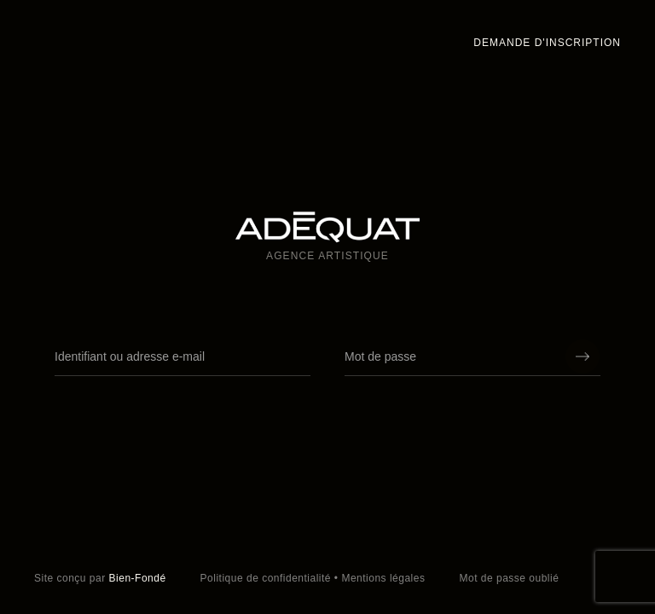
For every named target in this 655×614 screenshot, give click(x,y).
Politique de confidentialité (265, 578)
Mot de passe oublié (509, 578)
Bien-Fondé (137, 578)
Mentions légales (383, 578)
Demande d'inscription (547, 43)
